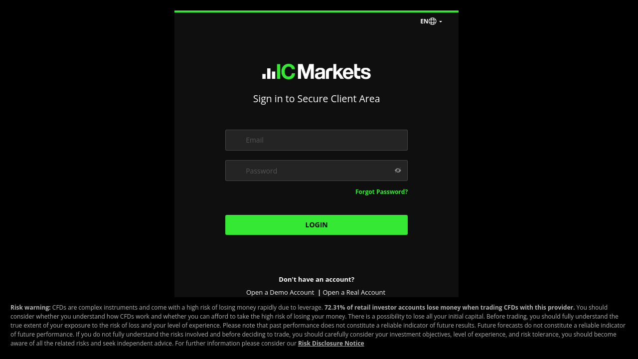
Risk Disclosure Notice (331, 343)
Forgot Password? (381, 191)
